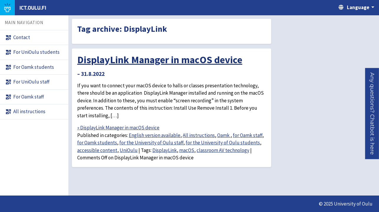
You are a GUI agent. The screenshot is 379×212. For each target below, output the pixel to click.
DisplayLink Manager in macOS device (159, 60)
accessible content (97, 150)
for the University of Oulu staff (151, 142)
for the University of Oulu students (223, 142)
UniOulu (129, 150)
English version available (154, 135)
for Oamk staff (247, 135)
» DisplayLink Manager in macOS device (118, 127)
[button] (372, 113)
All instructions (199, 135)
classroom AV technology (223, 150)
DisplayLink (164, 150)
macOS (186, 150)
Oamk (223, 135)
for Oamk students (97, 142)
